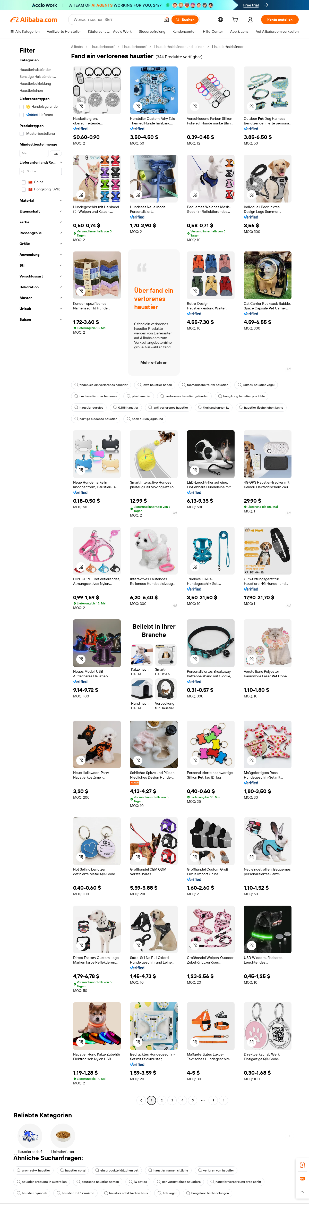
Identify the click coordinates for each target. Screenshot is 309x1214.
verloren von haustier (216, 1170)
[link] (302, 1165)
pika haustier (139, 396)
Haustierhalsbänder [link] (228, 47)
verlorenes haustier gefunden (184, 396)
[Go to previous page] (141, 1100)
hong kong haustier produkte (241, 396)
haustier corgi (72, 1170)
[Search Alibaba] (116, 19)
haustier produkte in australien (42, 1182)
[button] (166, 19)
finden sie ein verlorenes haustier (101, 385)
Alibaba (77, 47)
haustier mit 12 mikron (75, 1193)
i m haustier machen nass (95, 396)
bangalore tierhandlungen (207, 1193)
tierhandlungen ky (213, 408)
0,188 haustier (126, 408)
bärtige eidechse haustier (95, 419)
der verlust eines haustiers (179, 1182)
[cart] (236, 20)
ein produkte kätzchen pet (117, 1170)
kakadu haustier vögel (256, 385)
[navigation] (39, 574)
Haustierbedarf (102, 47)
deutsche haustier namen (97, 1182)
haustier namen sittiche (168, 1170)
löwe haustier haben (155, 385)
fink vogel (167, 1193)
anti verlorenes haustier (168, 408)
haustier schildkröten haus (126, 1193)
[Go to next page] (223, 1100)
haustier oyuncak (32, 1193)
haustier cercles (88, 408)
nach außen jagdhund (145, 419)
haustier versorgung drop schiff (235, 1182)
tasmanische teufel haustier (205, 385)
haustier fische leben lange (261, 408)
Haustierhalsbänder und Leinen (179, 47)
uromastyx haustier (33, 1170)
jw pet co (138, 1182)
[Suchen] (185, 19)
